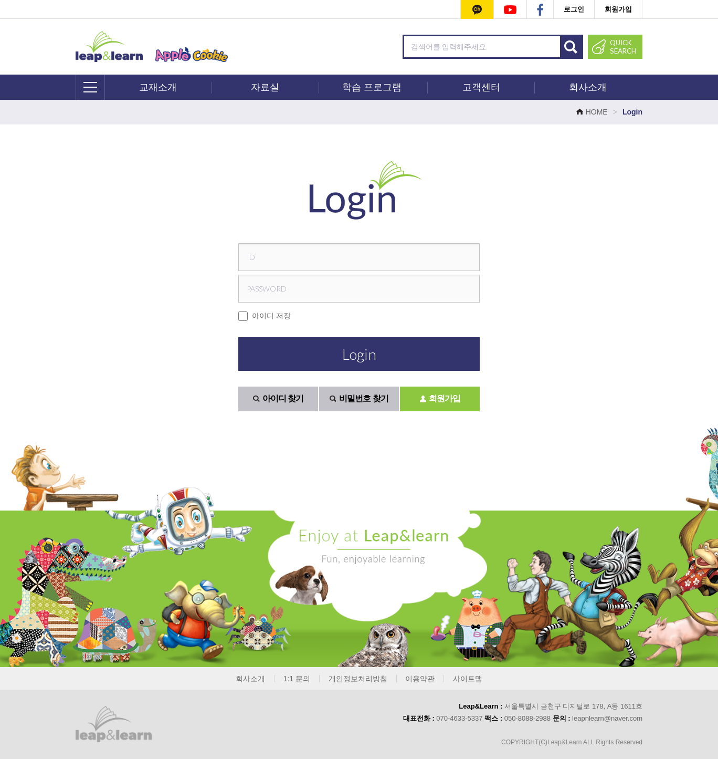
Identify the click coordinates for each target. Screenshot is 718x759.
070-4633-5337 (459, 718)
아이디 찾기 (278, 398)
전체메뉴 (90, 87)
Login (359, 354)
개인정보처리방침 (358, 678)
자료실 (265, 87)
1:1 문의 (296, 678)
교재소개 (158, 87)
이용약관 (420, 678)
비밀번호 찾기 (359, 398)
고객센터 (481, 87)
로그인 (574, 9)
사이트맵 (467, 678)
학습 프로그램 (372, 87)
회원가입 (618, 9)
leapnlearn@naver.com (607, 718)
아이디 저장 (264, 316)
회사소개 (588, 87)
